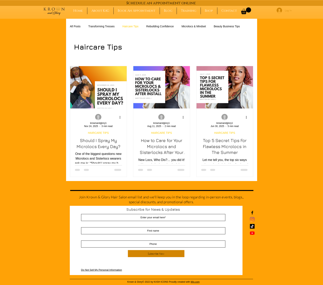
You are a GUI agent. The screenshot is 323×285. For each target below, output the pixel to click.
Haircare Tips (130, 26)
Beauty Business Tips (227, 26)
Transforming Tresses (101, 26)
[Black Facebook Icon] (252, 212)
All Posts (75, 26)
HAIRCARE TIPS (98, 132)
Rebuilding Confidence (160, 26)
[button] (246, 10)
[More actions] (121, 117)
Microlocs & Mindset (193, 26)
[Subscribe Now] (156, 253)
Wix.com (195, 282)
